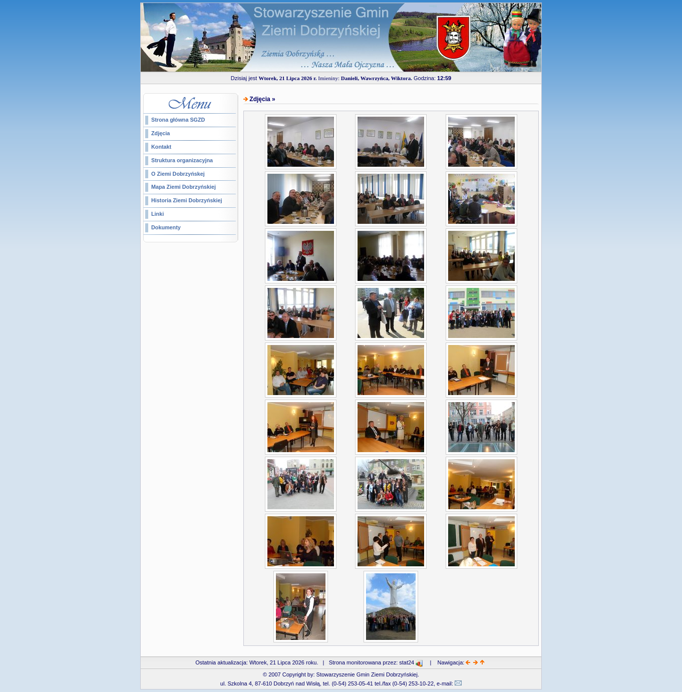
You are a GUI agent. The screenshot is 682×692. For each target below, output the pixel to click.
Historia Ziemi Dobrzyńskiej (186, 200)
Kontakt (161, 147)
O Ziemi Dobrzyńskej (178, 174)
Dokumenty (166, 227)
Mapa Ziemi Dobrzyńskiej (183, 187)
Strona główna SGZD (178, 120)
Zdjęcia (160, 133)
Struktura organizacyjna (182, 160)
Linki (157, 214)
